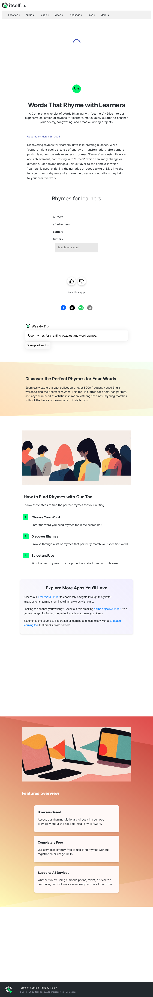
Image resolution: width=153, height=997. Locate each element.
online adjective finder (107, 608)
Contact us (71, 991)
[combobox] (76, 247)
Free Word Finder (48, 597)
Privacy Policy (49, 987)
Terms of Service (29, 987)
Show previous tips (38, 345)
